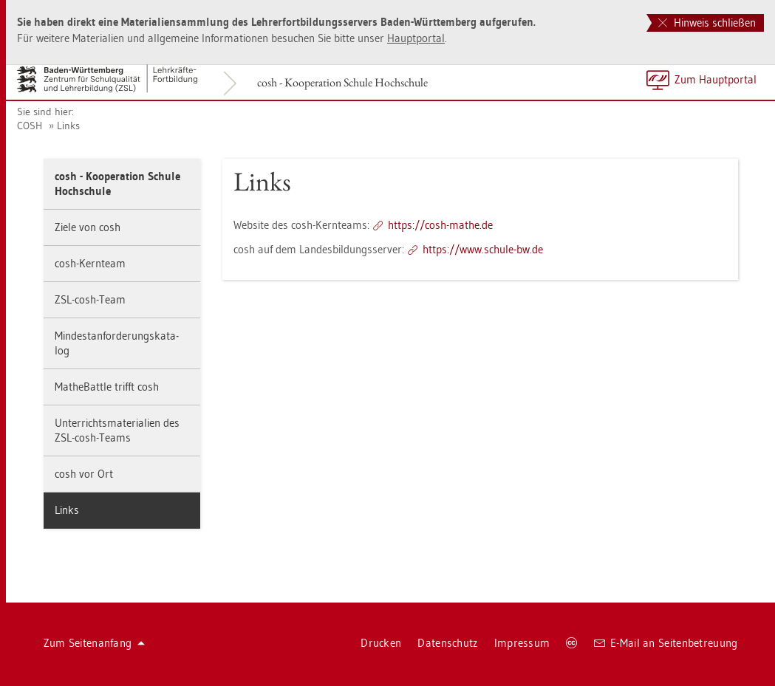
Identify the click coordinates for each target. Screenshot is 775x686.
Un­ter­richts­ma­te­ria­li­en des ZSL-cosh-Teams (117, 430)
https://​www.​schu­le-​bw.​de (483, 249)
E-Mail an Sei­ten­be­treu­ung (666, 643)
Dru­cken (381, 643)
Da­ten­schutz (447, 643)
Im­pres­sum (522, 643)
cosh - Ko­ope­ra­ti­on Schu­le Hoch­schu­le (342, 82)
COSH (29, 125)
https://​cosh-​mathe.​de (440, 225)
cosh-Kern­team (90, 263)
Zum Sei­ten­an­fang (95, 643)
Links (68, 125)
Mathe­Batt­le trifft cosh (107, 387)
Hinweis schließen (707, 23)
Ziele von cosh (87, 227)
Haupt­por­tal (416, 38)
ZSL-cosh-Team (90, 299)
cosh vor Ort (84, 474)
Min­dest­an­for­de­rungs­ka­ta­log (117, 343)
